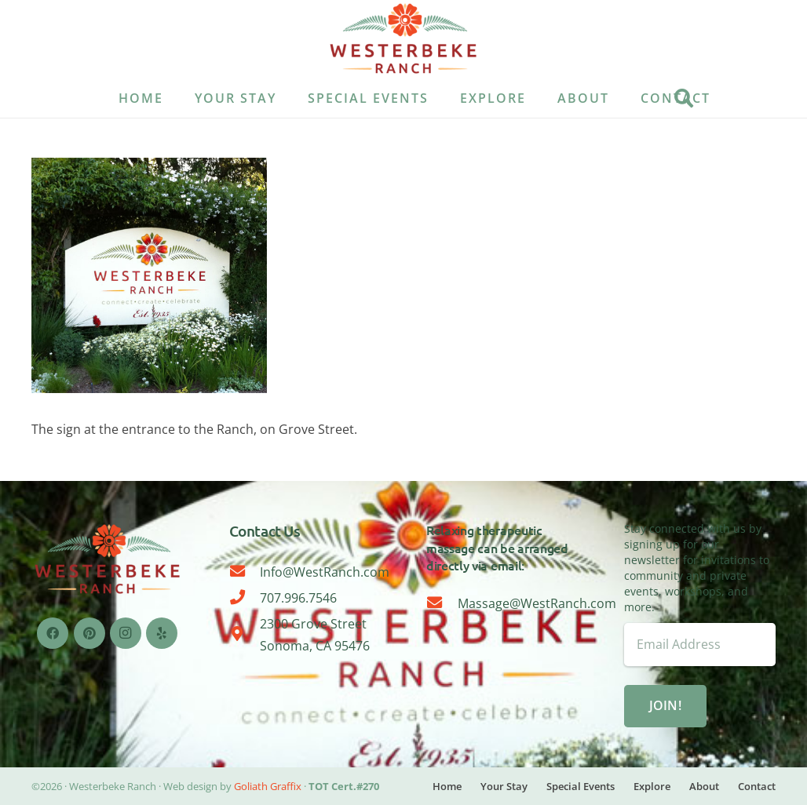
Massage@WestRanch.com (537, 603)
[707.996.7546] (245, 598)
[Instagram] (125, 633)
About (704, 786)
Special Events (580, 786)
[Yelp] (161, 633)
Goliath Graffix (267, 786)
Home (447, 786)
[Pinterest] (89, 633)
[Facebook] (52, 633)
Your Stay (504, 786)
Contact (757, 786)
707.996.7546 (298, 597)
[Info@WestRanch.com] (245, 572)
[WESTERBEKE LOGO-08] (403, 39)
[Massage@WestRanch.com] (442, 603)
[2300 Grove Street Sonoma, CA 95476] (245, 635)
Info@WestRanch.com (324, 572)
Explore (652, 786)
